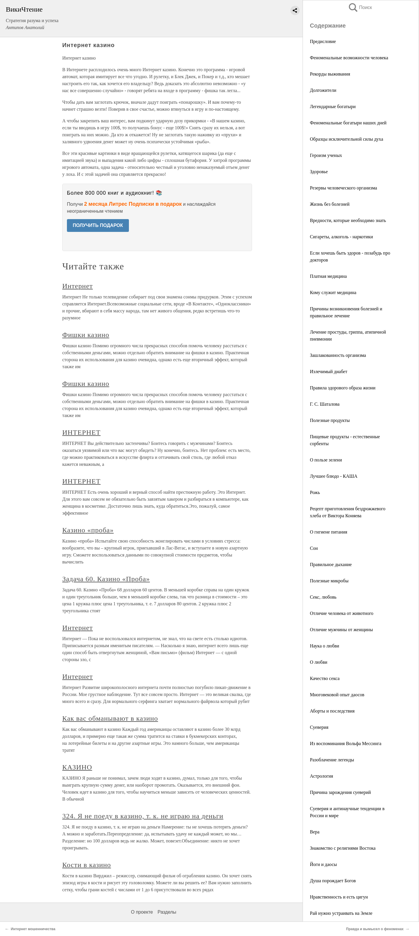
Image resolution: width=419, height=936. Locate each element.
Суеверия (319, 727)
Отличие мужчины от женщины (341, 629)
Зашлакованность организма (338, 355)
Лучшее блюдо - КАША (333, 476)
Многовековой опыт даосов (337, 694)
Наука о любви (324, 645)
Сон (314, 548)
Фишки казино (85, 335)
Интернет (77, 286)
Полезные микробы (329, 580)
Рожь (315, 492)
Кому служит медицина (333, 292)
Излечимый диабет (328, 371)
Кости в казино (86, 865)
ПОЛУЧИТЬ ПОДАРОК (98, 225)
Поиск (360, 7)
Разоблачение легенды (332, 759)
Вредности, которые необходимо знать (348, 220)
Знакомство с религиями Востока (343, 848)
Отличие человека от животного (341, 613)
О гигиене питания (328, 531)
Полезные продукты (330, 420)
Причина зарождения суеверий (340, 792)
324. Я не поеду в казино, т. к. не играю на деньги (142, 816)
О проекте (142, 912)
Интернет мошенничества (33, 929)
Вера (314, 831)
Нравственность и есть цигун (339, 896)
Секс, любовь (323, 597)
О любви (318, 662)
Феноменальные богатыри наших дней (348, 122)
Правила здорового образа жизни (342, 387)
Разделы (166, 912)
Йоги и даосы (323, 864)
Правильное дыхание (331, 564)
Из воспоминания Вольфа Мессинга (345, 743)
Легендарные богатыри (333, 106)
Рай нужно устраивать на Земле (341, 913)
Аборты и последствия (332, 710)
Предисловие (323, 41)
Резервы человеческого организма (343, 187)
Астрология (321, 776)
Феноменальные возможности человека (349, 57)
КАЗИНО (77, 767)
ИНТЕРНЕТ (81, 432)
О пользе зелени (326, 459)
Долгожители (323, 90)
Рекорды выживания (330, 73)
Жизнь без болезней (329, 204)
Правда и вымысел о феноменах (375, 929)
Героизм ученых (326, 155)
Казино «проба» (88, 530)
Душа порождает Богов (333, 880)
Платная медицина (328, 276)
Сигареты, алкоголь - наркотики (341, 236)
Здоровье (319, 171)
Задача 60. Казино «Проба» (106, 579)
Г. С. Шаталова (325, 404)
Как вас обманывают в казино (110, 718)
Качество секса (325, 678)
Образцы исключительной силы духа (346, 139)
